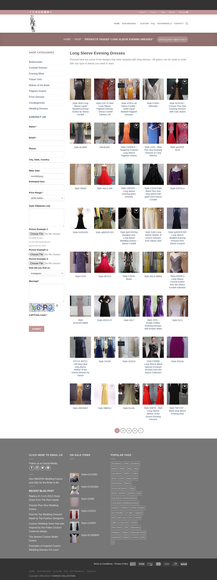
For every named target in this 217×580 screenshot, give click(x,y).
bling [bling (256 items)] (129, 468)
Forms (154, 12)
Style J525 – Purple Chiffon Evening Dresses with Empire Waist (153, 324)
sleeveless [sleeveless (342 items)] (135, 527)
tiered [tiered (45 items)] (126, 537)
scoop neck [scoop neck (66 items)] (124, 522)
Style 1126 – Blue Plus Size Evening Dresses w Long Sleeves (153, 151)
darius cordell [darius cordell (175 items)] (117, 478)
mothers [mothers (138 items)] (124, 508)
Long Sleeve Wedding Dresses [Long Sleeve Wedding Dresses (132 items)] (125, 503)
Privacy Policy (121, 564)
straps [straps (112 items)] (125, 532)
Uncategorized (37, 103)
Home (117, 23)
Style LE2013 (128, 361)
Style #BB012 (104, 408)
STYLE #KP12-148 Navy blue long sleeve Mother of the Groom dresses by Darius (80, 368)
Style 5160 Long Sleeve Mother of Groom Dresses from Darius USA (153, 236)
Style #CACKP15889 (80, 321)
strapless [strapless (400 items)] (115, 532)
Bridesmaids (35, 62)
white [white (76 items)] (143, 537)
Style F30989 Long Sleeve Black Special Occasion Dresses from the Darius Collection (153, 367)
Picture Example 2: (38, 250)
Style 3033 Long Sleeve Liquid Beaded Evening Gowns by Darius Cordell (80, 109)
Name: (33, 126)
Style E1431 (129, 408)
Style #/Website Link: (40, 206)
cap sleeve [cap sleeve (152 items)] (116, 473)
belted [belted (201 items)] (114, 468)
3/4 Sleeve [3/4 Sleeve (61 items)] (116, 463)
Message (34, 281)
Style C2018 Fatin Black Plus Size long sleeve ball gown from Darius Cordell (153, 194)
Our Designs (130, 23)
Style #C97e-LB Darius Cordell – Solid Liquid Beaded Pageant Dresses (129, 109)
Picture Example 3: (38, 259)
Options (172, 12)
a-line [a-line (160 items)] (126, 463)
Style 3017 (129, 320)
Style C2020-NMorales (153, 104)
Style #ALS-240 (104, 188)
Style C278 (80, 276)
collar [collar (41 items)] (135, 473)
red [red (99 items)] (130, 517)
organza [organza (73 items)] (138, 513)
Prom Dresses (36, 97)
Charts (143, 12)
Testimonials (164, 23)
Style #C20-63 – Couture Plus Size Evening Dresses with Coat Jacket (177, 107)
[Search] (187, 23)
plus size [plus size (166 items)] (122, 517)
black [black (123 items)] (122, 468)
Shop (77, 39)
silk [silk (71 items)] (126, 527)
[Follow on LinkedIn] (45, 12)
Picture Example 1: (38, 229)
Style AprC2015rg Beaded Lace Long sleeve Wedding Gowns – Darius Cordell (129, 238)
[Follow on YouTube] (48, 12)
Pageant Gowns (37, 91)
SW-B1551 (104, 147)
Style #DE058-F (80, 408)
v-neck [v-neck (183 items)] (135, 537)
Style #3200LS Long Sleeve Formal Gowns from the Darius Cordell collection (177, 282)
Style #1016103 (80, 232)
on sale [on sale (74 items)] (129, 513)
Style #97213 (104, 276)
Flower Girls (35, 79)
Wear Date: (34, 170)
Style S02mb (177, 361)
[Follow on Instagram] (33, 12)
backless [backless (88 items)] (135, 463)
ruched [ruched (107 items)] (137, 517)
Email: (32, 137)
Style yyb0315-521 (105, 232)
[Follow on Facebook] (30, 12)
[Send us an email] (39, 12)
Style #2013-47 (104, 320)
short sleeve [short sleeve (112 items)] (117, 527)
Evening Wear (36, 73)
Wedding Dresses (38, 108)
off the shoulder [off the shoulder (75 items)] (137, 508)
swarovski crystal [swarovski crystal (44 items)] (138, 532)
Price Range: (36, 192)
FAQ (153, 23)
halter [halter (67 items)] (132, 488)
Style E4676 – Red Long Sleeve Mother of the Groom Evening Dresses (153, 414)
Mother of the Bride (39, 85)
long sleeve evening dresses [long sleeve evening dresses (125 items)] (124, 498)
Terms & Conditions (103, 564)
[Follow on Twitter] (36, 12)
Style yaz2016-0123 (177, 148)
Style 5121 (177, 320)
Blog (163, 12)
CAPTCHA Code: (38, 315)
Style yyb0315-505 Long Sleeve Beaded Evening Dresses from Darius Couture (177, 238)
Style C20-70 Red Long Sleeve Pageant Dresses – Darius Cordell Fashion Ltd (104, 109)
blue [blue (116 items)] (136, 468)
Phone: (32, 148)
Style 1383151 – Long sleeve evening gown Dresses (129, 192)
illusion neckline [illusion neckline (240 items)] (118, 493)
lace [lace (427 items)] (139, 493)
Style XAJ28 (105, 361)
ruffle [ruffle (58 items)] (114, 522)
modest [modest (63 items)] (115, 508)
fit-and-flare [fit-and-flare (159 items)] (117, 483)
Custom (144, 23)
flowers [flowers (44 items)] (127, 483)
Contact (179, 23)
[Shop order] (172, 39)
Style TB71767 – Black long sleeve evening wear (177, 411)
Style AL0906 (80, 147)
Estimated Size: (37, 181)
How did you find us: (39, 268)
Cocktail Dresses (38, 67)
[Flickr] (51, 12)
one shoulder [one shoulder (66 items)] (117, 513)
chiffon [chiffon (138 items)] (127, 473)
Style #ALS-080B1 (153, 276)
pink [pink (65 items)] (113, 517)
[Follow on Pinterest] (42, 12)
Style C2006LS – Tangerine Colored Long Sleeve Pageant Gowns (129, 151)
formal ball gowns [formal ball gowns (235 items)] (119, 488)
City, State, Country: (39, 159)
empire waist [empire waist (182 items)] (131, 478)
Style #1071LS (177, 188)
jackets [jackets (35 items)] (131, 493)
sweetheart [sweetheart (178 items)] (116, 537)
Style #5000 (80, 188)
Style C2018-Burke (129, 277)
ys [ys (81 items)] (113, 542)
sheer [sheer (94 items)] (134, 522)
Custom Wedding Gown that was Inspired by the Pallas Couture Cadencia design (46, 527)
